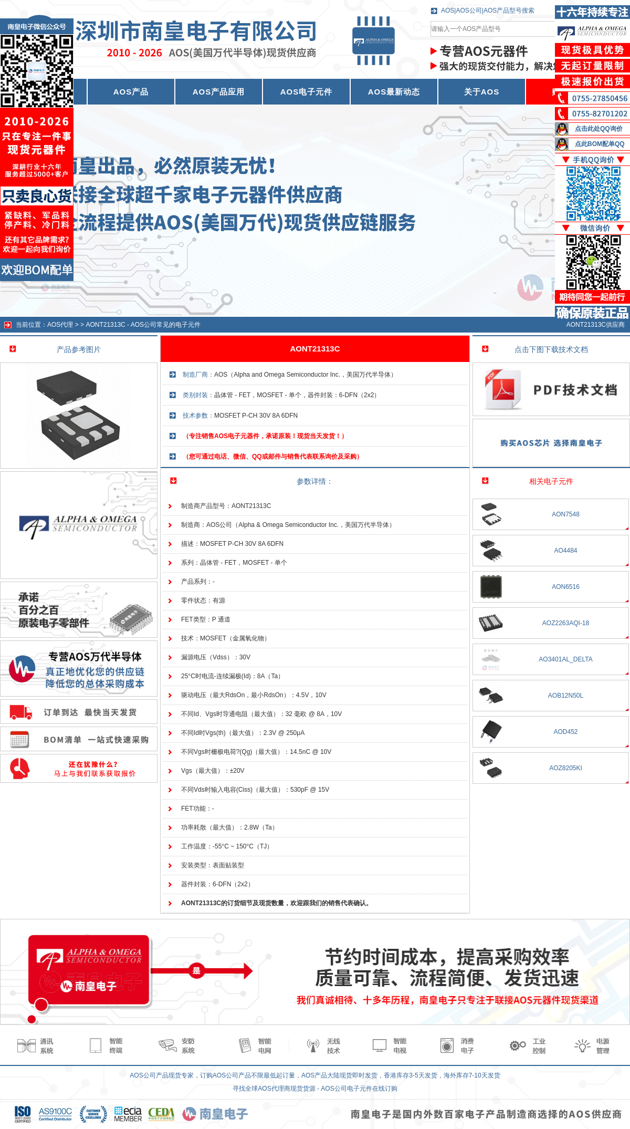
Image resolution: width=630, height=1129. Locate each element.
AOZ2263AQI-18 (565, 623)
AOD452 (565, 732)
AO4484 (565, 550)
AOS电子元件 (306, 91)
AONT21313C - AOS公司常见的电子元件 (143, 324)
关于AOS (482, 91)
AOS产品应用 (219, 91)
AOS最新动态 (394, 91)
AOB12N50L (565, 695)
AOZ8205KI (565, 768)
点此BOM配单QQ (600, 144)
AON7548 (566, 514)
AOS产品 (131, 91)
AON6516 (566, 587)
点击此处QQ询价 (599, 128)
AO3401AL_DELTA (565, 659)
